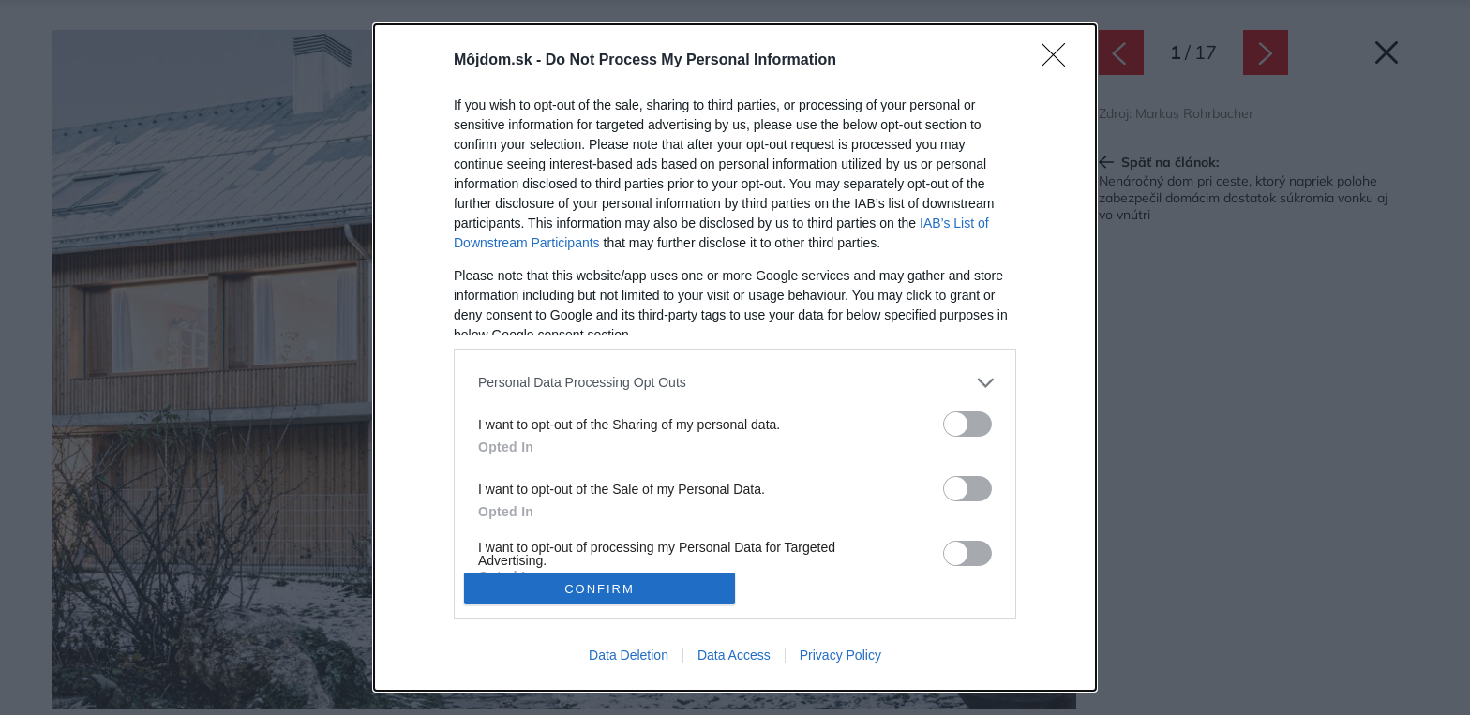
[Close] (1059, 61)
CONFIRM (599, 589)
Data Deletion (628, 655)
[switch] (967, 424)
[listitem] (735, 383)
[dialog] (735, 358)
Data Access (734, 655)
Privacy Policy (840, 655)
